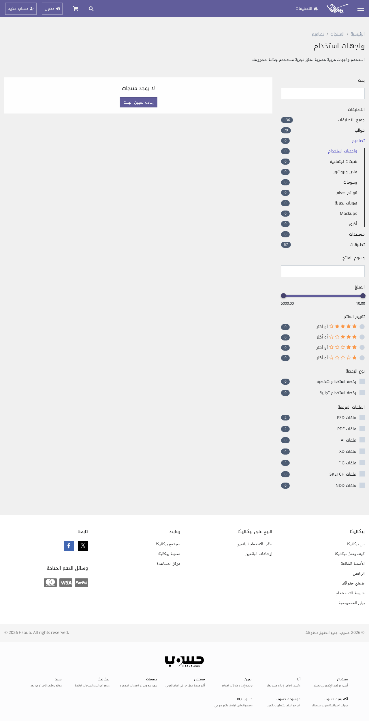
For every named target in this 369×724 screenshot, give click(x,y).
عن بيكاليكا (356, 544)
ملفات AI (348, 440)
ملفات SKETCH (343, 474)
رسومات (319, 182)
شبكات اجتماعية (319, 162)
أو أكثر (337, 327)
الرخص (359, 574)
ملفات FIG (347, 463)
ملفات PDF (346, 429)
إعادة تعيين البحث (138, 102)
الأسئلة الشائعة (353, 564)
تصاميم (318, 34)
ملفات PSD (346, 418)
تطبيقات (323, 245)
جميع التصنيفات (323, 120)
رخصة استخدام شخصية (336, 382)
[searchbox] (359, 271)
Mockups (319, 214)
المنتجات (337, 34)
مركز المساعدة (168, 564)
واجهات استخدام (319, 151)
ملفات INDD (345, 486)
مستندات (323, 234)
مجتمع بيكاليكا (168, 544)
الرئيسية (358, 34)
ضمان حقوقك (353, 583)
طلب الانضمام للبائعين (254, 544)
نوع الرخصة (355, 371)
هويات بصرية (319, 203)
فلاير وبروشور (319, 172)
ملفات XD (347, 451)
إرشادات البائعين (258, 554)
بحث (361, 80)
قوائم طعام (319, 193)
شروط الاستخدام (350, 593)
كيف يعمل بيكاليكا (350, 554)
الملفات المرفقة (351, 407)
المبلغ (360, 287)
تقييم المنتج (354, 317)
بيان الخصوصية (351, 603)
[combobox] (323, 271)
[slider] (363, 295)
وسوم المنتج (353, 258)
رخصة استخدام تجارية (337, 393)
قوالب (323, 130)
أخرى (319, 224)
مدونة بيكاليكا (168, 554)
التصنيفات (356, 110)
